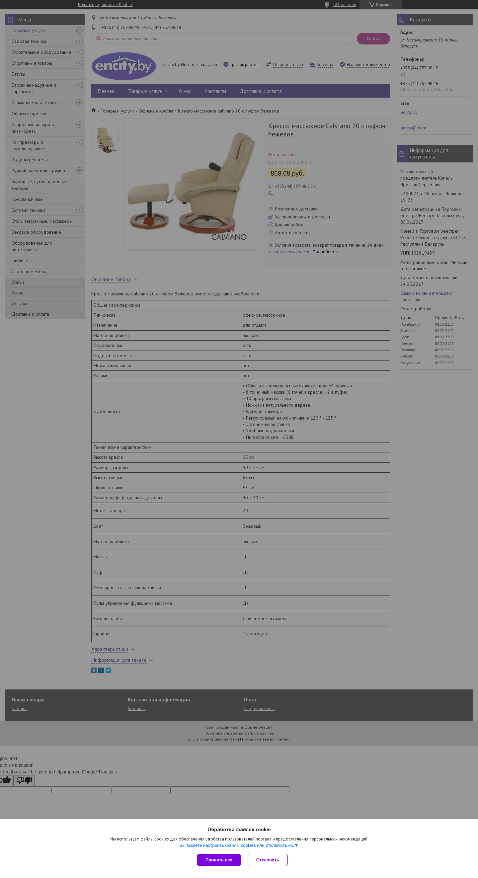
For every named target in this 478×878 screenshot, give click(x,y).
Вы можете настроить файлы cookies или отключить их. (236, 845)
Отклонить (267, 859)
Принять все (218, 859)
